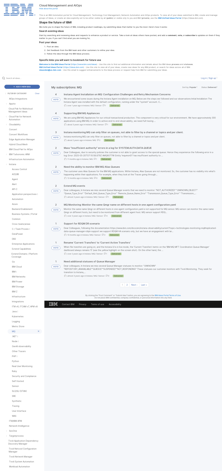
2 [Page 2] (127, 285)
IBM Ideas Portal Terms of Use (168, 295)
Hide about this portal (48, 8)
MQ (92, 105)
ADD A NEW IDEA (22, 87)
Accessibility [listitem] (115, 304)
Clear (37, 93)
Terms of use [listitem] (97, 304)
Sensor (98, 105)
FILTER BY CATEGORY (16, 93)
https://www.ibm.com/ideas (84, 64)
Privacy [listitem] (82, 304)
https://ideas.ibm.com (73, 67)
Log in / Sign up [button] (209, 78)
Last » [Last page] (144, 285)
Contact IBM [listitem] (68, 304)
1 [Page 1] (122, 285)
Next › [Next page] (134, 285)
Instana (86, 105)
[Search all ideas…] (26, 78)
